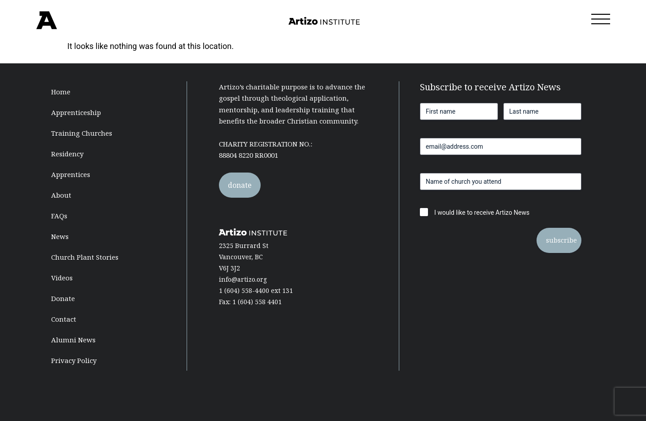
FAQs (59, 215)
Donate (63, 298)
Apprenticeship (76, 112)
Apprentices (70, 174)
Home (60, 91)
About (61, 195)
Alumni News (73, 339)
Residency (67, 153)
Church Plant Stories (84, 257)
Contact (63, 319)
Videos (62, 277)
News (60, 236)
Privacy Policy (73, 360)
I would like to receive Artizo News (481, 212)
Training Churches (81, 133)
